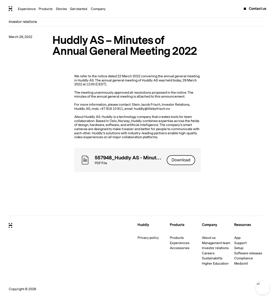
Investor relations (23, 22)
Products (177, 238)
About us (209, 238)
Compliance (243, 258)
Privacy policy (148, 238)
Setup (238, 248)
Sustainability (212, 258)
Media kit (241, 264)
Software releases (248, 253)
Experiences (179, 243)
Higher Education (215, 264)
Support (240, 243)
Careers (208, 253)
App (237, 238)
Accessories (179, 248)
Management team (216, 243)
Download (181, 160)
